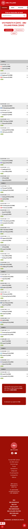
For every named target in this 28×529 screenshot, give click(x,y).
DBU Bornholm (14, 502)
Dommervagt (14, 464)
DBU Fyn (14, 504)
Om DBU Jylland (14, 462)
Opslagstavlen (19, 30)
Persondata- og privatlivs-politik (14, 519)
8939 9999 (13, 390)
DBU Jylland (14, 506)
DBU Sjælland (14, 513)
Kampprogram (8, 30)
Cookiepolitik (14, 475)
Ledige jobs (14, 470)
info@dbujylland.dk (14, 491)
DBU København (14, 509)
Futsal (14, 515)
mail (21, 388)
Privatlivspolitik (14, 473)
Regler (14, 33)
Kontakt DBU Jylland (14, 459)
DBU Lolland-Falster (14, 511)
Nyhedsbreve (14, 468)
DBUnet (14, 477)
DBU (14, 500)
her (19, 401)
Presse (14, 466)
